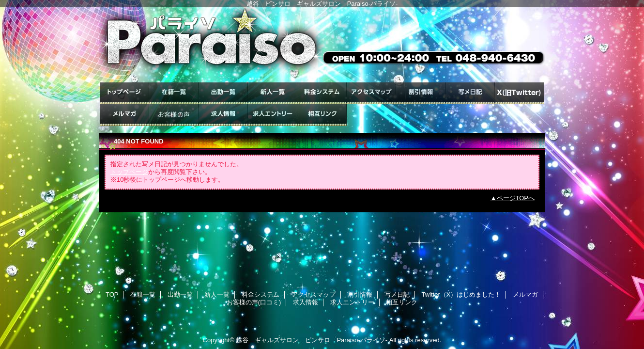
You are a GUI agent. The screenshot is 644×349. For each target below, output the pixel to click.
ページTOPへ (516, 198)
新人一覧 (272, 93)
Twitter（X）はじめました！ (519, 93)
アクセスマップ (371, 93)
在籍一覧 (174, 93)
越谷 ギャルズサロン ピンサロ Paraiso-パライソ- (311, 340)
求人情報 (223, 115)
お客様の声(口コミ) (174, 115)
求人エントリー (272, 115)
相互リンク (322, 115)
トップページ (129, 171)
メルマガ (124, 115)
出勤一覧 (223, 93)
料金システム (322, 93)
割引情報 (420, 93)
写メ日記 (470, 93)
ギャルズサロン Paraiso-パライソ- (322, 44)
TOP (124, 93)
